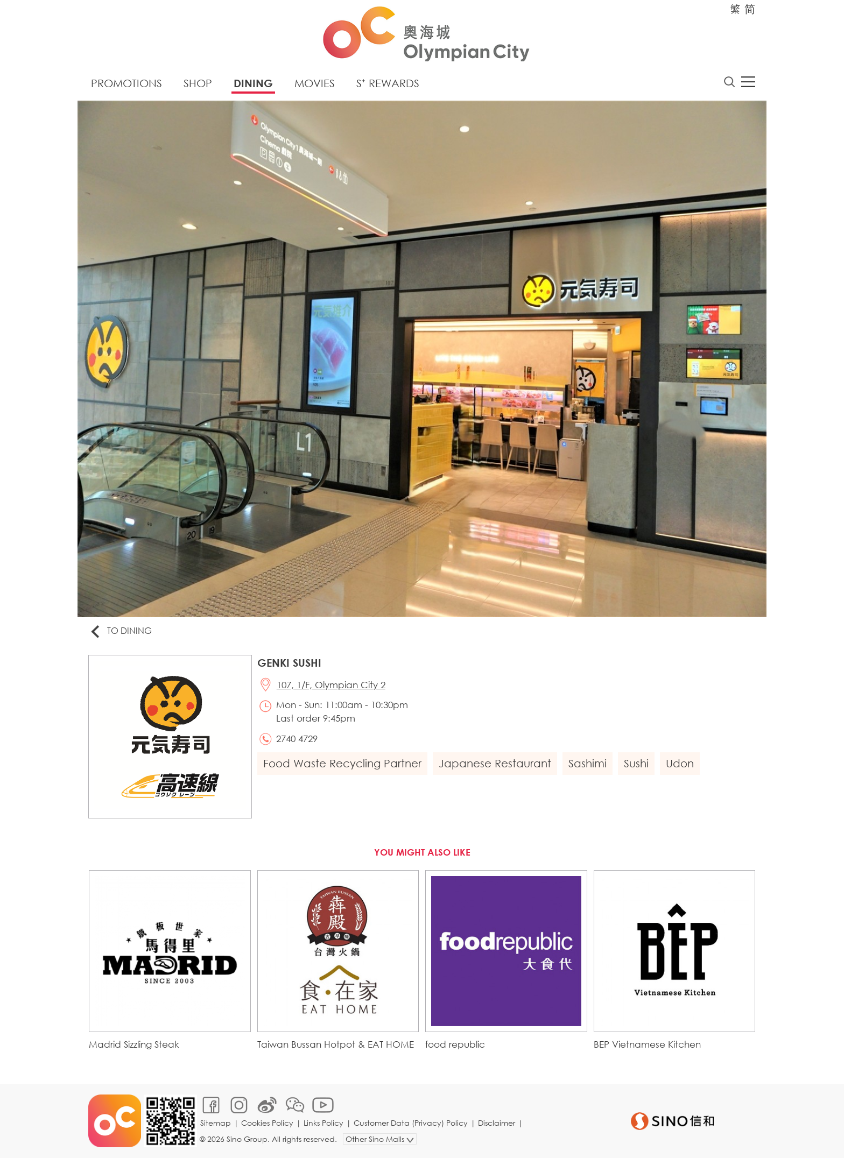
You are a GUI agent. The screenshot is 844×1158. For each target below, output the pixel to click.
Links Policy (323, 1123)
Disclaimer (496, 1123)
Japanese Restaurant (495, 763)
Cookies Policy (267, 1123)
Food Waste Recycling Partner (342, 763)
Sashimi (587, 763)
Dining (253, 83)
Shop (198, 83)
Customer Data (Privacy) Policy (411, 1123)
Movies (314, 83)
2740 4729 (297, 738)
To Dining (120, 631)
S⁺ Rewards (387, 83)
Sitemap (215, 1123)
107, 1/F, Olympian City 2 (331, 684)
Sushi (636, 763)
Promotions (126, 83)
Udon (680, 763)
